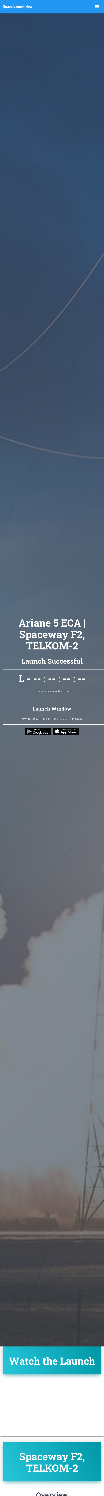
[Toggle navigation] (96, 6)
